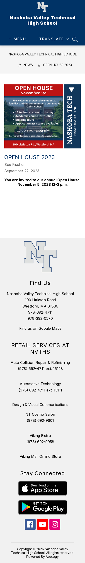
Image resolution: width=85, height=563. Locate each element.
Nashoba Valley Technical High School (43, 54)
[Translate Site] (54, 39)
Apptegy (52, 556)
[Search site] (75, 39)
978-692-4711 (40, 312)
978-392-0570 (40, 318)
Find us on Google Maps (40, 328)
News (28, 65)
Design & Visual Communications (40, 404)
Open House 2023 (57, 65)
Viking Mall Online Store (40, 456)
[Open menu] (16, 39)
